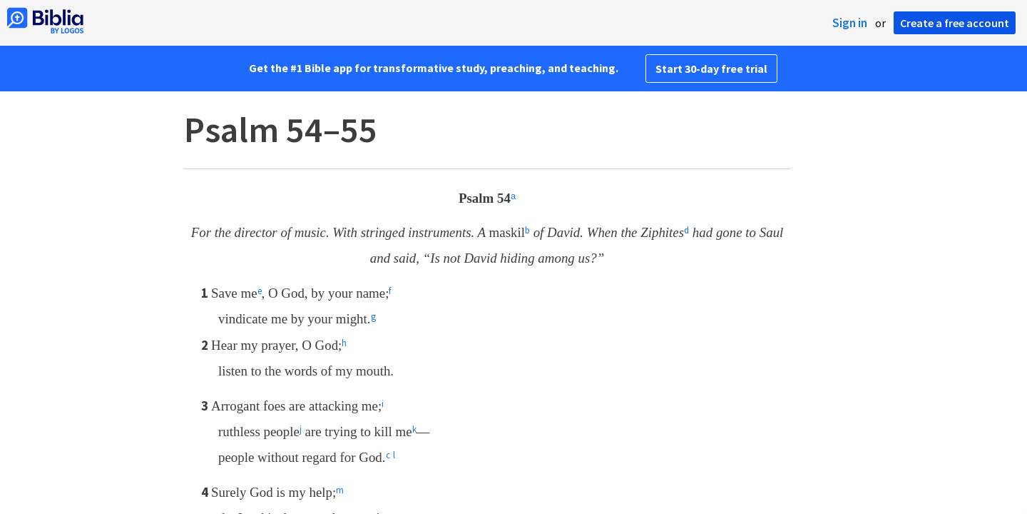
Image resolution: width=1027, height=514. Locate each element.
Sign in (849, 23)
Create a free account (954, 23)
